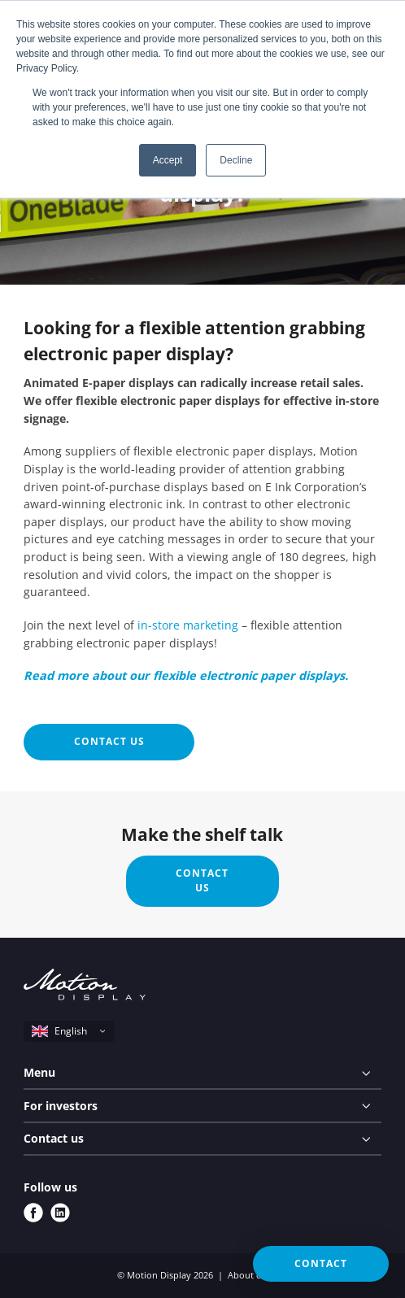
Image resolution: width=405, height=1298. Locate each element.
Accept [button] (168, 160)
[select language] (69, 1031)
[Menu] (202, 1073)
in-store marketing (187, 625)
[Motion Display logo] (85, 986)
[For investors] (202, 1106)
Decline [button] (236, 160)
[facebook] (33, 1212)
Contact (320, 1263)
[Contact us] (202, 1139)
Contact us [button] (109, 741)
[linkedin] (60, 1212)
